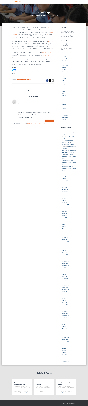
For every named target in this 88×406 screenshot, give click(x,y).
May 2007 (64, 324)
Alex (63, 129)
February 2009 (65, 278)
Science (63, 110)
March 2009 (64, 276)
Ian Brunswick (65, 166)
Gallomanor (64, 80)
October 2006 (65, 339)
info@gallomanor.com (68, 43)
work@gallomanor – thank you (68, 144)
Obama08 (64, 104)
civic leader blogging (66, 60)
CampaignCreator (65, 58)
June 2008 (64, 296)
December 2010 (65, 235)
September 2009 (65, 265)
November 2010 (65, 237)
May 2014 (64, 198)
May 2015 (64, 185)
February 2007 (65, 330)
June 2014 (64, 196)
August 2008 (64, 291)
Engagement (64, 76)
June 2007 (64, 322)
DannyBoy (51, 41)
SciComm (64, 108)
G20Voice (64, 78)
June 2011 (64, 224)
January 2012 (64, 217)
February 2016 (65, 180)
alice (63, 150)
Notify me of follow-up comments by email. (27, 114)
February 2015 (65, 189)
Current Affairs (65, 65)
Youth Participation (27, 79)
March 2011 (64, 228)
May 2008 (64, 298)
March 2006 (64, 354)
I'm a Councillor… (65, 84)
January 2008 (64, 306)
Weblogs (64, 121)
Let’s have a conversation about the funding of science (69, 156)
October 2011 (64, 222)
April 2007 (64, 326)
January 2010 (64, 256)
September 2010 (65, 241)
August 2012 (64, 215)
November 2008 (65, 285)
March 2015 (64, 187)
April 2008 (64, 300)
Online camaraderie (69, 140)
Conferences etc (65, 63)
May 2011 (64, 226)
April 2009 (64, 274)
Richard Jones (65, 154)
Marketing (64, 100)
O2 (47, 34)
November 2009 (65, 261)
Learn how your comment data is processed (36, 123)
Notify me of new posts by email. (25, 117)
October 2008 (65, 287)
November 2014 (65, 193)
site (39, 36)
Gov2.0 (63, 82)
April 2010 (64, 250)
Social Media (64, 113)
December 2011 (65, 219)
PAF (63, 106)
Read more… (26, 392)
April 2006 (64, 352)
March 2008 (64, 302)
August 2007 (64, 317)
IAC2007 (63, 91)
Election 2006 (65, 73)
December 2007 (65, 309)
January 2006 (64, 359)
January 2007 (64, 333)
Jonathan (30, 41)
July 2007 (64, 319)
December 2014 (65, 191)
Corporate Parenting (47, 52)
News (63, 102)
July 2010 (64, 243)
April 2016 (64, 178)
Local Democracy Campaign (67, 97)
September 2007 (65, 315)
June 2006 (64, 348)
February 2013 (65, 209)
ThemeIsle (74, 403)
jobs (63, 93)
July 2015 (64, 183)
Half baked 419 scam (69, 129)
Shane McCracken (65, 142)
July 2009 (64, 267)
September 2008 (65, 289)
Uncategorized (65, 115)
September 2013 (65, 204)
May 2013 (64, 206)
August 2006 (64, 343)
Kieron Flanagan (65, 160)
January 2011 (64, 232)
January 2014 (64, 202)
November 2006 (65, 337)
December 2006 (65, 335)
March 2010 (64, 252)
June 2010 (64, 246)
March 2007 (64, 328)
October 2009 (65, 263)
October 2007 (65, 313)
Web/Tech (64, 119)
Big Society (64, 56)
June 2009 (64, 269)
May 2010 (64, 248)
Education (64, 69)
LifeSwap (19, 79)
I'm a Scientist (65, 86)
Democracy (64, 67)
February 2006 (65, 356)
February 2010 (65, 254)
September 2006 (65, 341)
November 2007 (65, 311)
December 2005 (65, 361)
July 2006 (64, 346)
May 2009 (64, 272)
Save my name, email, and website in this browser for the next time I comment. (35, 112)
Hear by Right (46, 55)
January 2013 (64, 211)
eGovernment (65, 71)
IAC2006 (63, 89)
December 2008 (65, 283)
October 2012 (64, 213)
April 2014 (64, 200)
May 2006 (64, 350)
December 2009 (65, 259)
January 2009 (64, 280)
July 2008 (64, 293)
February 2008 (65, 304)
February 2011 (65, 230)
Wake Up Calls (65, 117)
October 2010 (64, 239)
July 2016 (64, 176)
